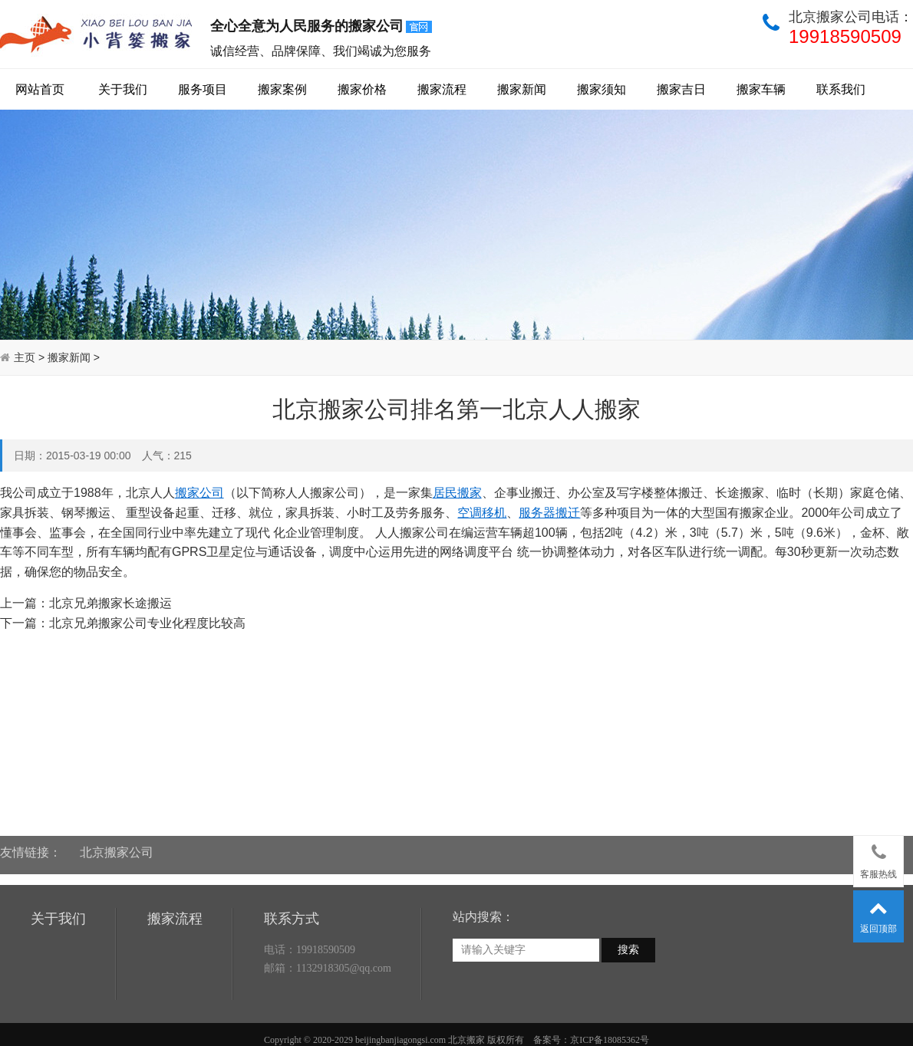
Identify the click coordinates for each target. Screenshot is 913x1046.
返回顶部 (878, 913)
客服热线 (878, 858)
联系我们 (840, 89)
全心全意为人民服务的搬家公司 (322, 26)
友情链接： (30, 843)
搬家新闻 (521, 89)
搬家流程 (441, 89)
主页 (24, 357)
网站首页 (39, 89)
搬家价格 (362, 89)
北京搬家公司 (116, 843)
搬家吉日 (681, 89)
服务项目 (202, 89)
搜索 (628, 987)
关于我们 (122, 89)
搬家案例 (282, 89)
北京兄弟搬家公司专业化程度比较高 (147, 623)
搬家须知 (601, 89)
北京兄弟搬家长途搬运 (110, 603)
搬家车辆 (761, 89)
